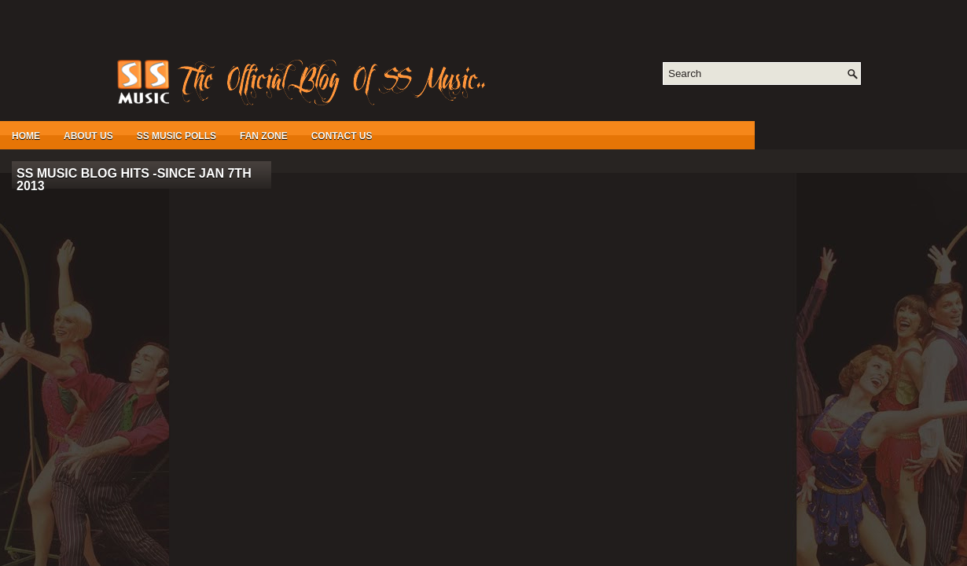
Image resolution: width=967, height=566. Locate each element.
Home (26, 136)
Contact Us (342, 136)
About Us (88, 136)
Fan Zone (264, 136)
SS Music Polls (176, 136)
